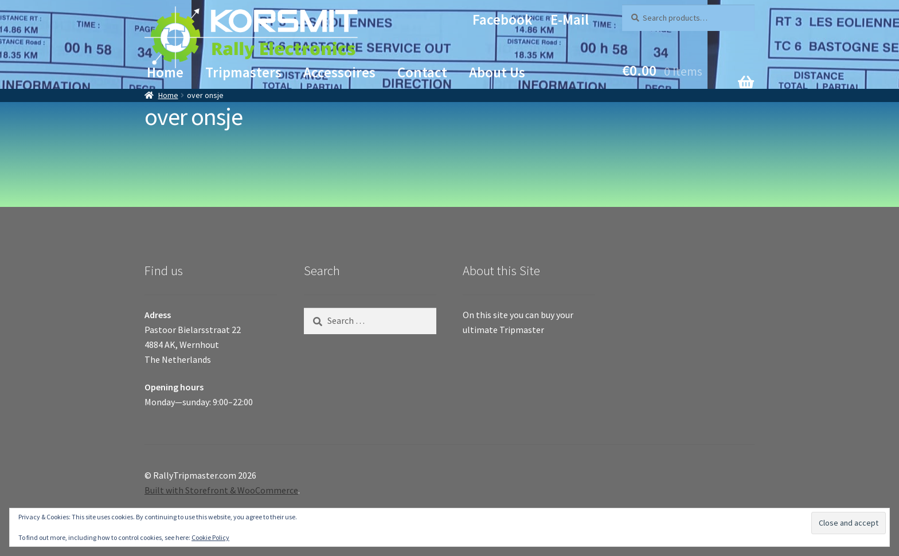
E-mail (569, 19)
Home (165, 72)
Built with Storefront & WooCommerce (221, 490)
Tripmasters (243, 72)
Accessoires (339, 72)
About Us (497, 72)
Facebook (502, 19)
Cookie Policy (210, 537)
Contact (422, 72)
